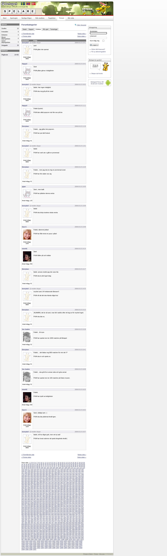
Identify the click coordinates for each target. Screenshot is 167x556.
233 (61, 477)
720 (73, 516)
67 (35, 466)
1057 (65, 544)
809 (25, 524)
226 (40, 477)
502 (49, 499)
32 (24, 464)
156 (82, 471)
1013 (82, 539)
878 (43, 529)
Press (96, 554)
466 (67, 496)
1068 (46, 546)
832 (31, 526)
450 (82, 494)
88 (80, 466)
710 (43, 516)
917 (34, 532)
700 (76, 514)
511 (76, 499)
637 (76, 509)
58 (80, 464)
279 (73, 481)
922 (49, 532)
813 (37, 524)
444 (64, 494)
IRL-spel (45, 29)
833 (34, 526)
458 (43, 496)
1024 (61, 541)
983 (43, 537)
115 (22, 469)
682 (22, 514)
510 (73, 499)
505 (58, 499)
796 (49, 522)
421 (58, 492)
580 (31, 506)
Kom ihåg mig (94, 41)
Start (4, 18)
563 (43, 504)
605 (43, 507)
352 (40, 487)
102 (48, 467)
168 (55, 472)
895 (31, 531)
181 (31, 474)
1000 (32, 539)
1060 (76, 544)
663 (28, 512)
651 (55, 511)
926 (61, 532)
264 (28, 481)
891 (82, 529)
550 (67, 502)
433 (31, 494)
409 (22, 492)
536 (25, 502)
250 (49, 479)
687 (37, 514)
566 (52, 504)
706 (31, 516)
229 (49, 477)
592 (67, 506)
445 (67, 494)
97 (35, 467)
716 (61, 516)
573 (73, 504)
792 (37, 522)
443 (61, 494)
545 (52, 502)
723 (82, 516)
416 (43, 492)
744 (82, 517)
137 (25, 471)
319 (67, 484)
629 (52, 509)
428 (79, 492)
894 (28, 531)
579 (28, 506)
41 (43, 464)
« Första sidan (26, 36)
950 (70, 534)
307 (31, 484)
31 (22, 464)
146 (52, 471)
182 (34, 474)
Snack (25, 29)
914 (25, 532)
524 (52, 501)
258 (73, 479)
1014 (23, 541)
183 (37, 474)
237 (73, 477)
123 (46, 469)
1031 (27, 542)
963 (46, 536)
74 (50, 466)
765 (82, 519)
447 (73, 494)
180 (28, 474)
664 (31, 512)
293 (52, 482)
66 (33, 466)
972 (73, 536)
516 (28, 501)
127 (58, 469)
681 (82, 512)
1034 (38, 542)
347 (25, 487)
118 (31, 469)
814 (40, 524)
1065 (34, 546)
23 (69, 462)
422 (61, 492)
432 (28, 494)
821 (61, 524)
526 (58, 501)
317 (61, 484)
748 (31, 519)
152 (70, 471)
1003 (43, 539)
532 (76, 501)
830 (25, 526)
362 (70, 487)
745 (22, 519)
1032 (30, 542)
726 (28, 517)
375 (46, 489)
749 (34, 519)
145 (49, 471)
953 (79, 534)
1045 (80, 542)
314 (52, 484)
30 (84, 462)
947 (61, 534)
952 (76, 534)
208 (49, 476)
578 (25, 506)
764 (79, 519)
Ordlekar (38, 29)
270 (46, 481)
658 (76, 511)
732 (46, 517)
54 (71, 464)
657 (73, 511)
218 (79, 476)
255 (64, 479)
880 (49, 529)
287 (34, 482)
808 (22, 524)
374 (43, 489)
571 (67, 504)
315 (55, 484)
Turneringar (53, 29)
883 (58, 529)
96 (33, 467)
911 (79, 531)
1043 (73, 542)
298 (67, 482)
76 (54, 466)
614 (70, 507)
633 (64, 509)
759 (64, 519)
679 (76, 512)
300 (73, 482)
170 (61, 472)
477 (37, 497)
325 (22, 486)
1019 (42, 541)
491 (79, 497)
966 (55, 536)
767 (25, 521)
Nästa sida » (82, 33)
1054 (53, 544)
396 (46, 491)
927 (64, 532)
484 (58, 497)
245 (34, 479)
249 (46, 479)
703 (22, 516)
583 (40, 506)
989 (61, 537)
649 (49, 511)
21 (65, 462)
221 (25, 477)
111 (74, 467)
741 (73, 517)
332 (43, 486)
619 (22, 509)
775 (49, 521)
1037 (50, 542)
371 (34, 489)
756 (55, 519)
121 (40, 469)
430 (22, 494)
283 (22, 482)
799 (58, 522)
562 (40, 504)
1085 (50, 547)
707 (34, 516)
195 (73, 474)
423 (64, 492)
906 (64, 531)
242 (25, 479)
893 (25, 531)
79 (61, 466)
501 (46, 499)
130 (67, 469)
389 (25, 491)
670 (49, 512)
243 (28, 479)
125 (52, 469)
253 (58, 479)
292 (49, 482)
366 (82, 487)
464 (61, 496)
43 (48, 464)
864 (64, 527)
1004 (47, 539)
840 (55, 526)
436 (40, 494)
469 (76, 496)
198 (82, 474)
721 (76, 516)
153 (73, 471)
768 (28, 521)
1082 (38, 547)
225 (37, 477)
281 (79, 481)
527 (61, 501)
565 (49, 504)
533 (79, 501)
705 (28, 516)
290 (43, 482)
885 (64, 529)
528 (64, 501)
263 (25, 481)
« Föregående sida (27, 33)
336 (55, 486)
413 (34, 492)
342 (73, 486)
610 (58, 507)
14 (50, 462)
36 (33, 464)
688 (40, 514)
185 (43, 474)
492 (82, 497)
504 (55, 499)
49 (61, 464)
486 (64, 497)
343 (76, 486)
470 (79, 496)
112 (77, 467)
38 (37, 464)
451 (22, 496)
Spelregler (14, 18)
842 (61, 526)
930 (73, 532)
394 (40, 491)
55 (73, 464)
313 (49, 484)
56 (75, 464)
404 (70, 491)
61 (22, 466)
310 (40, 484)
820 (58, 524)
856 (40, 527)
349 (31, 487)
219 (82, 476)
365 (79, 487)
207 (46, 476)
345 (82, 486)
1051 (42, 544)
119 (34, 469)
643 (31, 511)
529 (67, 501)
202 (31, 476)
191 (61, 474)
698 (70, 514)
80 (63, 466)
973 (76, 536)
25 (73, 462)
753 (46, 519)
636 (73, 509)
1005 (51, 539)
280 (76, 481)
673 (58, 512)
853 (31, 527)
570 (64, 504)
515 (25, 501)
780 (64, 521)
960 (37, 536)
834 (37, 526)
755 (52, 519)
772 (40, 521)
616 (76, 507)
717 (64, 516)
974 (79, 536)
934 (22, 534)
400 (58, 491)
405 (73, 491)
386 (79, 489)
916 (31, 532)
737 (61, 517)
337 (58, 486)
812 (34, 524)
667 (40, 512)
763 (76, 519)
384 (73, 489)
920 (43, 532)
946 (58, 534)
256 (67, 479)
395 (43, 491)
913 (22, 532)
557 (25, 504)
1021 (50, 541)
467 (70, 496)
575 (79, 504)
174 (73, 472)
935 (25, 534)
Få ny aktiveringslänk (98, 52)
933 (82, 532)
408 (82, 491)
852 (28, 527)
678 (73, 512)
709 (40, 516)
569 (61, 504)
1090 (69, 547)
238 (76, 477)
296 (61, 482)
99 (39, 467)
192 (64, 474)
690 (46, 514)
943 (49, 534)
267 (37, 481)
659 (79, 511)
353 (43, 487)
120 (37, 469)
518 (34, 501)
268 (40, 481)
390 (28, 491)
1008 (62, 539)
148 (58, 471)
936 (28, 534)
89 (82, 466)
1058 (69, 544)
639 (82, 509)
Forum (61, 18)
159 (28, 472)
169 (58, 472)
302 (79, 482)
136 (22, 471)
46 (54, 464)
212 (61, 476)
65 (31, 466)
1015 (27, 541)
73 (48, 466)
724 (22, 517)
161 (34, 472)
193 (67, 474)
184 (40, 474)
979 (31, 537)
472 (22, 497)
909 (73, 531)
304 (22, 484)
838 (49, 526)
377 (52, 489)
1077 (80, 546)
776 (52, 521)
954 (82, 534)
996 (82, 537)
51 (65, 464)
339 (64, 486)
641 (25, 511)
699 (73, 514)
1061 (80, 544)
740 (70, 517)
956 (25, 536)
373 (40, 489)
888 (73, 529)
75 (52, 466)
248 (43, 479)
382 (67, 489)
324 (82, 484)
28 (80, 462)
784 (76, 521)
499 (40, 499)
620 (25, 509)
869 (79, 527)
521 (43, 501)
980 (34, 537)
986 (52, 537)
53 (69, 464)
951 (73, 534)
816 (46, 524)
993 (73, 537)
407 (79, 491)
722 (79, 516)
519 (37, 501)
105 (57, 467)
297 (64, 482)
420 (55, 492)
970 (67, 536)
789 (28, 522)
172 (67, 472)
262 (22, 481)
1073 (65, 546)
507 (64, 499)
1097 (34, 549)
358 (58, 487)
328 (31, 486)
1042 (69, 542)
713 (52, 516)
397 (49, 491)
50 (63, 464)
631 (58, 509)
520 (40, 501)
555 (82, 502)
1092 (76, 547)
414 (37, 492)
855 (37, 527)
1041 (65, 542)
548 (61, 502)
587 (52, 506)
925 (58, 532)
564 (46, 504)
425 (70, 492)
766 (22, 521)
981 (37, 537)
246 (37, 479)
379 (58, 489)
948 (64, 534)
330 (37, 486)
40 (41, 464)
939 (37, 534)
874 (31, 529)
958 (31, 536)
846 (73, 526)
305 (25, 484)
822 (64, 524)
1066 (38, 546)
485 (61, 497)
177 (82, 472)
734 (52, 517)
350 (34, 487)
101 (45, 467)
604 (40, 507)
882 (55, 529)
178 (22, 474)
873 (28, 529)
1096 (30, 549)
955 (22, 536)
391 (31, 491)
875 (34, 529)
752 (43, 519)
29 (82, 462)
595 (76, 506)
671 (52, 512)
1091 (73, 547)
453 (28, 496)
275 (61, 481)
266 (34, 481)
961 (40, 536)
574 (76, 504)
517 (31, 501)
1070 (53, 546)
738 (64, 517)
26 (75, 462)
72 (45, 466)
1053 (50, 544)
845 (70, 526)
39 (39, 464)
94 (29, 467)
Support (31, 29)
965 (52, 536)
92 (24, 467)
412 (31, 492)
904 (58, 531)
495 (28, 499)
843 (64, 526)
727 (31, 517)
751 (40, 519)
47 (56, 464)
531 (73, 501)
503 (52, 499)
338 (61, 486)
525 (55, 501)
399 (55, 491)
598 (22, 507)
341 (70, 486)
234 (64, 477)
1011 (74, 539)
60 (84, 464)
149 (61, 471)
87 (77, 466)
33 (26, 464)
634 (67, 509)
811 (31, 524)
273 (55, 481)
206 (43, 476)
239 (79, 477)
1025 (65, 541)
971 (70, 536)
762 (73, 519)
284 (25, 482)
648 (46, 511)
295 (58, 482)
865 (67, 527)
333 (46, 486)
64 (29, 466)
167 (52, 472)
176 (79, 472)
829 (22, 526)
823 (67, 524)
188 (52, 474)
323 (79, 484)
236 (70, 477)
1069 (50, 546)
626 (43, 509)
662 (25, 512)
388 (22, 491)
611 (61, 507)
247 (40, 479)
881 (52, 529)
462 (55, 496)
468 (73, 496)
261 (82, 479)
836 (43, 526)
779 (61, 521)
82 (67, 466)
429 (82, 492)
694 (58, 514)
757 (58, 519)
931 (76, 532)
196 (76, 474)
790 (31, 522)
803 (70, 522)
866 (70, 527)
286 (31, 482)
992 (70, 537)
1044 (76, 542)
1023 (57, 541)
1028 (76, 541)
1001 (36, 539)
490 (76, 497)
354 (46, 487)
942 (46, 534)
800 (61, 522)
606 (46, 507)
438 (46, 494)
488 (70, 497)
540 (37, 502)
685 (31, 514)
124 (49, 469)
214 (67, 476)
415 (40, 492)
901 (49, 531)
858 (46, 527)
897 (37, 531)
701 (79, 514)
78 (58, 466)
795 (46, 522)
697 (67, 514)
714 (55, 516)
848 (79, 526)
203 (34, 476)
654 (64, 511)
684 (28, 514)
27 (77, 462)
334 (49, 486)
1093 (80, 547)
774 (46, 521)
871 (22, 529)
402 (64, 491)
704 (25, 516)
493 (22, 499)
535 (22, 502)
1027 (73, 541)
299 (70, 482)
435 (37, 494)
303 (82, 482)
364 (76, 487)
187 (49, 474)
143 (43, 471)
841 (58, 526)
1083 (42, 547)
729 (37, 517)
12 (45, 462)
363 (73, 487)
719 (70, 516)
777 (55, 521)
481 (49, 497)
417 (46, 492)
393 (37, 491)
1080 (30, 547)
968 (61, 536)
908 (70, 531)
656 (70, 511)
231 (55, 477)
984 (46, 537)
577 (22, 506)
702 (82, 514)
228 (46, 477)
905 (61, 531)
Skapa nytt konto (97, 73)
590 (61, 506)
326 (25, 486)
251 (52, 479)
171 (64, 472)
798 (55, 522)
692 (52, 514)
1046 (23, 544)
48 (58, 464)
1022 (53, 541)
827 (79, 524)
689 (43, 514)
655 (67, 511)
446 (70, 494)
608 (52, 507)
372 (37, 489)
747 (28, 519)
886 (67, 529)
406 (76, 491)
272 (52, 481)
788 (25, 522)
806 (79, 522)
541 (40, 502)
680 (79, 512)
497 (34, 499)
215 (70, 476)
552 (73, 502)
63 (26, 466)
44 (50, 464)
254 (61, 479)
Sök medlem (39, 18)
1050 (38, 544)
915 (28, 532)
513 (82, 499)
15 (52, 462)
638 (79, 509)
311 (43, 484)
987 (55, 537)
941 (43, 534)
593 (70, 506)
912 (82, 531)
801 (64, 522)
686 (34, 514)
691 (49, 514)
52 (67, 464)
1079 (27, 547)
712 (49, 516)
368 (25, 489)
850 (22, 527)
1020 (46, 541)
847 (76, 526)
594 (73, 506)
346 (22, 487)
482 (52, 497)
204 (37, 476)
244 (31, 479)
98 (37, 467)
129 (64, 469)
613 (67, 507)
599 (25, 507)
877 (40, 529)
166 (49, 472)
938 (34, 534)
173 (70, 472)
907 (67, 531)
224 (34, 477)
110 (71, 467)
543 (46, 502)
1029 (80, 541)
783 (73, 521)
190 (58, 474)
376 (49, 489)
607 (49, 507)
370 (31, 489)
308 (34, 484)
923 (52, 532)
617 (79, 507)
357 (55, 487)
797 (52, 522)
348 (28, 487)
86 (75, 466)
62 (24, 466)
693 (55, 514)
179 (25, 474)
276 (64, 481)
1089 (65, 547)
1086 (53, 547)
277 (67, 481)
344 (79, 486)
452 (25, 496)
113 (80, 467)
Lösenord (93, 36)
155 (79, 471)
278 (70, 481)
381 (64, 489)
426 (73, 492)
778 (58, 521)
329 (34, 486)
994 (76, 537)
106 (59, 467)
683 (25, 514)
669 (46, 512)
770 (34, 521)
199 (22, 476)
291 (46, 482)
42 (45, 464)
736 (58, 517)
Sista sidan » (81, 36)
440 (52, 494)
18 (58, 462)
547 (58, 502)
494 (25, 499)
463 (58, 496)
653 (61, 511)
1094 (23, 549)
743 (79, 517)
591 (64, 506)
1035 (42, 542)
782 (70, 521)
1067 (42, 546)
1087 (57, 547)
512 (79, 499)
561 (37, 504)
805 (76, 522)
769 (31, 521)
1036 (46, 542)
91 (22, 467)
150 (64, 471)
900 (46, 531)
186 (46, 474)
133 (76, 469)
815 (43, 524)
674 (61, 512)
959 (34, 536)
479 (43, 497)
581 (34, 506)
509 (70, 499)
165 (46, 472)
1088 (61, 547)
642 (28, 511)
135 (82, 469)
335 (52, 486)
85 (73, 466)
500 (43, 499)
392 (34, 491)
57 (77, 464)
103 (51, 467)
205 (40, 476)
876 (37, 529)
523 (49, 501)
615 (73, 507)
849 (82, 526)
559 (31, 504)
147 (55, 471)
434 (34, 494)
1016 (30, 541)
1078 (23, 547)
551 (70, 502)
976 (22, 537)
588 (55, 506)
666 (37, 512)
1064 (30, 546)
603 (37, 507)
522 (46, 501)
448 (76, 494)
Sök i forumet (81, 25)
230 (52, 477)
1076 (76, 546)
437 (43, 494)
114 (83, 467)
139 (31, 471)
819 (55, 524)
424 (67, 492)
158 (25, 472)
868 (76, 527)
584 (43, 506)
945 (55, 534)
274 (58, 481)
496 (31, 499)
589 (58, 506)
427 (76, 492)
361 (67, 487)
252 (55, 479)
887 (70, 529)
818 (52, 524)
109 (68, 467)
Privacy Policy (88, 554)
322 (76, 484)
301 (76, 482)
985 (49, 537)
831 (28, 526)
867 (73, 527)
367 (22, 489)
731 (43, 517)
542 (43, 502)
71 (43, 466)
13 (48, 462)
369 (28, 489)
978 (28, 537)
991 (67, 537)
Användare (93, 31)
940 (40, 534)
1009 (66, 539)
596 (79, 506)
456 (37, 496)
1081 (34, 547)
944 (52, 534)
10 (41, 462)
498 (37, 499)
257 (70, 479)
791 (34, 522)
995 (79, 537)
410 (25, 492)
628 (49, 509)
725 (25, 517)
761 (70, 519)
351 (37, 487)
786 (82, 521)
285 (28, 482)
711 (46, 516)
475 (31, 497)
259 (76, 479)
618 (82, 507)
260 (79, 479)
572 (70, 504)
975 (82, 536)
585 (46, 506)
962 (43, 536)
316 (58, 484)
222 (28, 477)
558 (28, 504)
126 (55, 469)
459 (46, 496)
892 (22, 531)
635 (70, 509)
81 (65, 466)
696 (64, 514)
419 (52, 492)
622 (31, 509)
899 (43, 531)
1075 (73, 546)
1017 (34, 541)
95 (31, 467)
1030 (23, 542)
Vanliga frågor (26, 18)
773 (43, 521)
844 (67, 526)
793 (40, 522)
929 (70, 532)
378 (55, 489)
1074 (69, 546)
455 (34, 496)
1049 (34, 544)
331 (40, 486)
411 (28, 492)
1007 (59, 539)
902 (52, 531)
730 (40, 517)
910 (76, 531)
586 (49, 506)
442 (58, 494)
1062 (23, 546)
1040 (61, 542)
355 (49, 487)
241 (22, 479)
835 (40, 526)
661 (22, 512)
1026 (69, 541)
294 (55, 482)
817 (49, 524)
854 (34, 527)
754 (49, 519)
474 (28, 497)
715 (58, 516)
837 (46, 526)
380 (61, 489)
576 (82, 504)
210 (55, 476)
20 (62, 462)
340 (67, 486)
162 (37, 472)
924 (55, 532)
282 (82, 481)
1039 (57, 542)
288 (37, 482)
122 (43, 469)
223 (31, 477)
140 (34, 471)
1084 (46, 547)
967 (58, 536)
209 (52, 476)
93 (26, 467)
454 (31, 496)
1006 (55, 539)
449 (79, 494)
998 (25, 539)
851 (25, 527)
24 (71, 462)
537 (28, 502)
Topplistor (52, 18)
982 (40, 537)
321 (73, 484)
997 (22, 539)
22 (67, 462)
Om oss (102, 554)
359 (61, 487)
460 (49, 496)
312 (46, 484)
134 (79, 469)
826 (76, 524)
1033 (34, 542)
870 (82, 527)
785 (79, 521)
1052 (46, 544)
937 (31, 534)
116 (25, 469)
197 (79, 474)
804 (73, 522)
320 (70, 484)
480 (46, 497)
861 (55, 527)
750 (37, 519)
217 (76, 476)
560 (34, 504)
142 (40, 471)
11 (43, 462)
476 (34, 497)
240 (82, 477)
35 (31, 464)
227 (43, 477)
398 (52, 491)
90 (84, 466)
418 (49, 492)
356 (52, 487)
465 (64, 496)
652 (58, 511)
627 (46, 509)
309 (37, 484)
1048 (30, 544)
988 (58, 537)
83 (69, 466)
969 (64, 536)
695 (61, 514)
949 (67, 534)
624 (37, 509)
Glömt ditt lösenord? (98, 49)
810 (28, 524)
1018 (38, 541)
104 (54, 467)
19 (60, 462)
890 (79, 529)
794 (43, 522)
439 (49, 494)
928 (67, 532)
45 (52, 464)
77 (56, 466)
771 (37, 521)
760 (67, 519)
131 (70, 469)
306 (28, 484)
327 (28, 486)
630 (55, 509)
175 (76, 472)
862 (58, 527)
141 (37, 471)
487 (67, 497)
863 (61, 527)
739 (67, 517)
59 (82, 464)
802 (67, 522)
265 (31, 481)
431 (25, 494)
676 (67, 512)
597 (82, 506)
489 (73, 497)
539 (34, 502)
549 (64, 502)
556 (22, 504)
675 (64, 512)
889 (76, 529)
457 (40, 496)
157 (22, 472)
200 (25, 476)
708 (37, 516)
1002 (39, 539)
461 (52, 496)
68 (37, 466)
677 (70, 512)
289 (40, 482)
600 (28, 507)
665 (34, 512)
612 (64, 507)
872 (25, 529)
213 (64, 476)
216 (73, 476)
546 (55, 502)
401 (61, 491)
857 (43, 527)
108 (65, 467)
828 (82, 524)
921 (46, 532)
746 (25, 519)
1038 (53, 542)
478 (40, 497)
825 (73, 524)
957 (28, 536)
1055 (57, 544)
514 (22, 501)
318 (64, 484)
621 (28, 509)
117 (28, 469)
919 (40, 532)
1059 (73, 544)
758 (61, 519)
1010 (70, 539)
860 (52, 527)
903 (55, 531)
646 (40, 511)
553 (76, 502)
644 (34, 511)
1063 (27, 546)
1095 (27, 549)
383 (70, 489)
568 (58, 504)
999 (28, 539)
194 (70, 474)
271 (49, 481)
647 (43, 511)
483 (55, 497)
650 (52, 511)
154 (76, 471)
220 (22, 477)
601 (31, 507)
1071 (57, 546)
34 (29, 464)
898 (40, 531)
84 (71, 466)
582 (37, 506)
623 (34, 509)
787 (22, 522)
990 (64, 537)
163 (40, 472)
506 (61, 499)
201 (28, 476)
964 (49, 536)
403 (67, 491)
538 (31, 502)
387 (82, 489)
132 (73, 469)
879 (46, 529)
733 (49, 517)
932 (79, 532)
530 (70, 501)
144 (46, 471)
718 (67, 516)
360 (64, 487)
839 (52, 526)
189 (55, 474)
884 (61, 529)
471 (82, 496)
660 (82, 511)
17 (56, 462)
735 (55, 517)
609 (55, 507)
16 (54, 462)
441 (55, 494)
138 (28, 471)
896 (34, 531)
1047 (27, 544)
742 (76, 517)
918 (37, 532)
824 (70, 524)
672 (55, 512)
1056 (61, 544)
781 (67, 521)
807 (82, 522)
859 (49, 527)
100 (42, 467)
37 (35, 464)
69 (39, 466)
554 (79, 502)
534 (82, 501)
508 (67, 499)
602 (34, 507)
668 (43, 512)
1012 (78, 539)
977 (25, 537)
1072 (61, 546)
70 (41, 466)
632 (61, 509)
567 (55, 504)
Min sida (71, 18)
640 (22, 511)
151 (67, 471)
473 (25, 497)
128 (61, 469)
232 (58, 477)
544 (49, 502)
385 (76, 489)
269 (43, 481)
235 (67, 477)
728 (34, 517)
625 (40, 509)
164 (43, 472)
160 (31, 472)
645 (37, 511)
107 (63, 467)
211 (58, 476)
